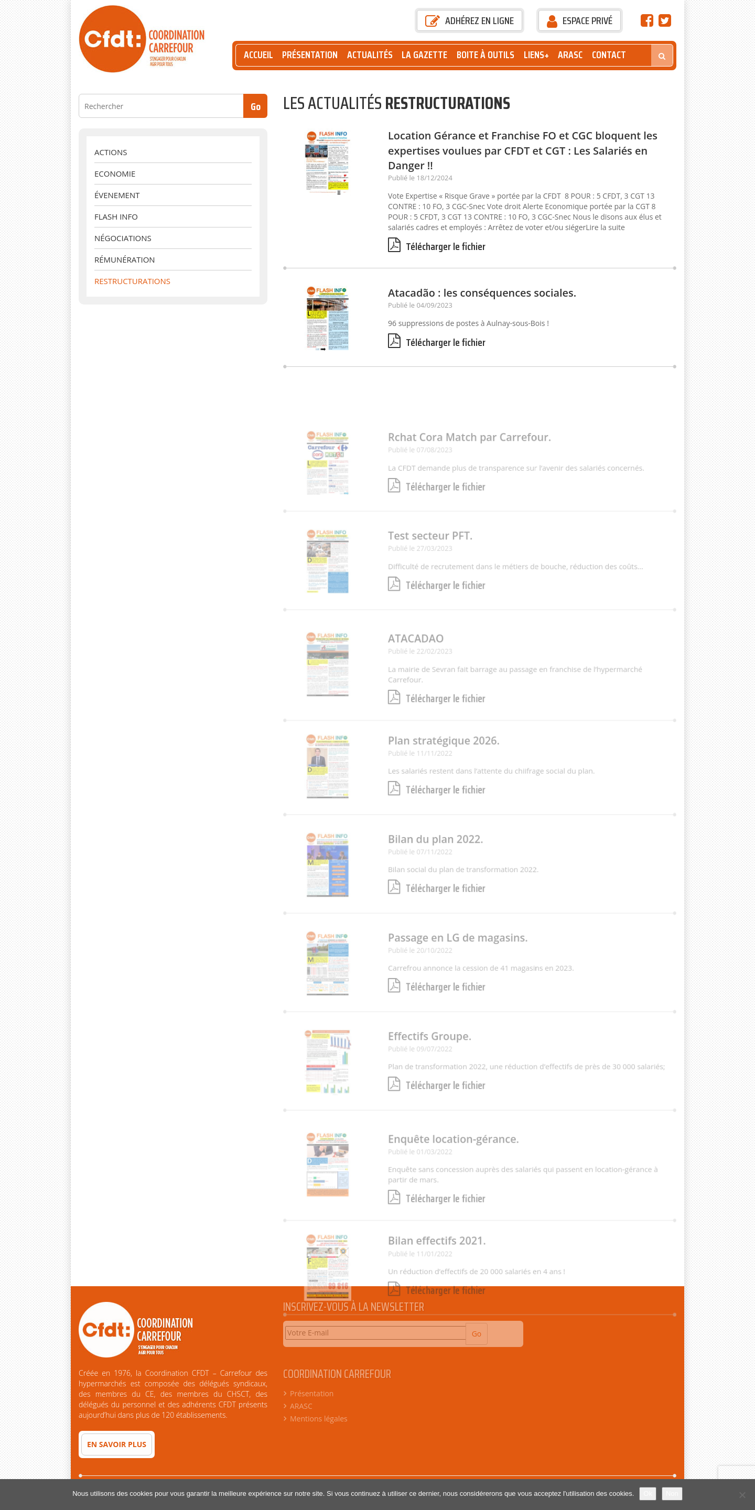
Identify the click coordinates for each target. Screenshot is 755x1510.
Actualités (370, 55)
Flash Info (116, 216)
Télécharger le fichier (437, 246)
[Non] (742, 1495)
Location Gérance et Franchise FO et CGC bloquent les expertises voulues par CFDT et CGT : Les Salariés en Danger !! (522, 150)
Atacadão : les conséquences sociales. (482, 293)
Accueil (258, 55)
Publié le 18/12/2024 (420, 177)
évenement (116, 195)
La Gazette (424, 55)
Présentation (310, 55)
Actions (110, 152)
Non (672, 1493)
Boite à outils (485, 55)
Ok (647, 1493)
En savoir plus (116, 1444)
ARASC (570, 55)
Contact (609, 55)
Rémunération (124, 259)
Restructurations (132, 281)
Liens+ (536, 55)
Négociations (123, 238)
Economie (114, 173)
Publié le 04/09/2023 (420, 305)
